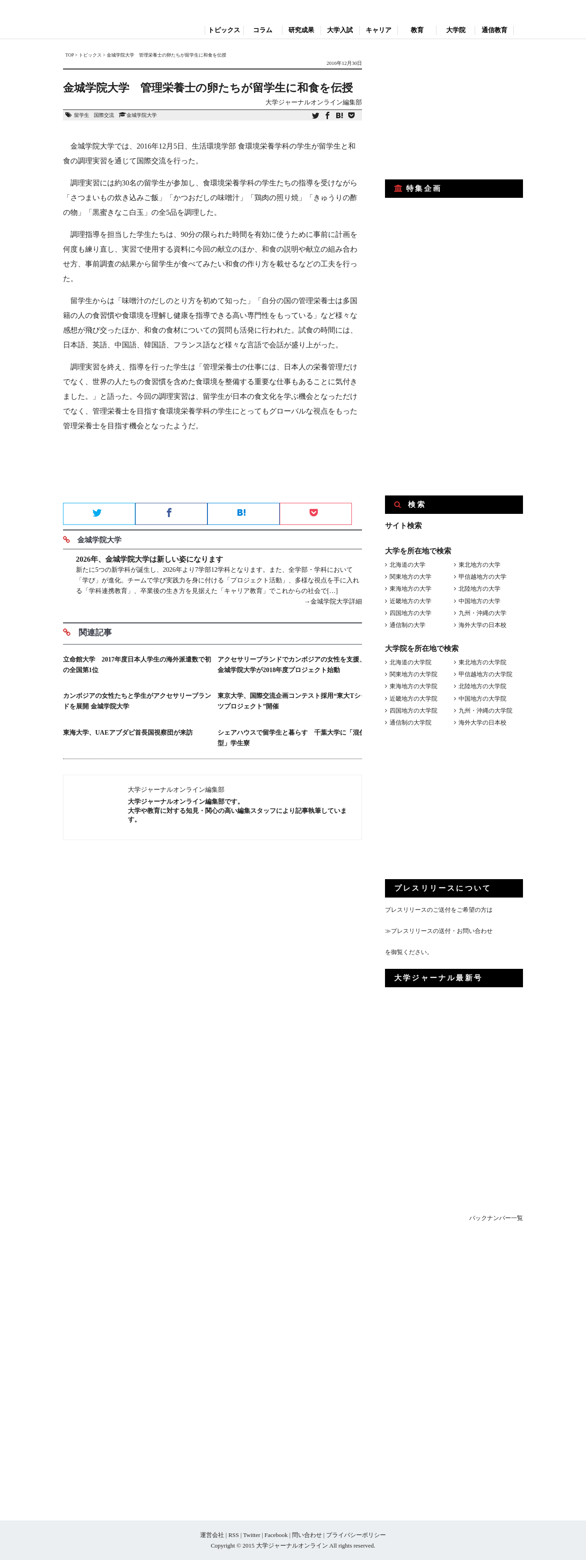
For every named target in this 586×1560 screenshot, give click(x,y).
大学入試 (340, 30)
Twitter (251, 1534)
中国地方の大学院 (482, 698)
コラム (262, 30)
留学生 (81, 115)
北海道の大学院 (410, 662)
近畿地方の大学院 (413, 698)
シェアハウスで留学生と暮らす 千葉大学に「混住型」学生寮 (292, 738)
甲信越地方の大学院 (485, 674)
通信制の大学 (407, 625)
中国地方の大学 (479, 601)
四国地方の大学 (410, 613)
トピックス (224, 30)
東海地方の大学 (410, 588)
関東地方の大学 (410, 576)
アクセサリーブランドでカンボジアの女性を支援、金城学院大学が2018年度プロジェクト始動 (292, 665)
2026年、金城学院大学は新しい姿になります (149, 559)
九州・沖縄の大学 (482, 613)
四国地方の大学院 (413, 710)
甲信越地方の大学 (482, 576)
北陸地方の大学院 (482, 686)
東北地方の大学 (479, 564)
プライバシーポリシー (356, 1534)
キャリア (378, 30)
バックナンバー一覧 (496, 1218)
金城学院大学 (141, 115)
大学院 (455, 30)
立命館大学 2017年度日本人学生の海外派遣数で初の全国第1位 (137, 665)
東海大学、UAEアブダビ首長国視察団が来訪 (128, 732)
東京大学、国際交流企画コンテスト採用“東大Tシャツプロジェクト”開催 (292, 701)
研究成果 (301, 30)
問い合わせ (307, 1534)
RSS (233, 1534)
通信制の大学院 (410, 722)
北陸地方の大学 (479, 588)
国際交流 (104, 115)
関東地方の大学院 (413, 674)
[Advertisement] (212, 470)
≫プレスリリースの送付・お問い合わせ (439, 930)
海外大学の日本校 (482, 625)
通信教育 (494, 30)
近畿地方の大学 (410, 601)
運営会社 (212, 1534)
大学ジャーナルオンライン (292, 1545)
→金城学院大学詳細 (333, 601)
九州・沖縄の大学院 (485, 710)
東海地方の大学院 (413, 686)
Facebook (276, 1534)
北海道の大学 (407, 564)
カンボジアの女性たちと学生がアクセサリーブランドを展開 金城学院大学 (137, 701)
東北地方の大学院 (482, 662)
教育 (417, 30)
